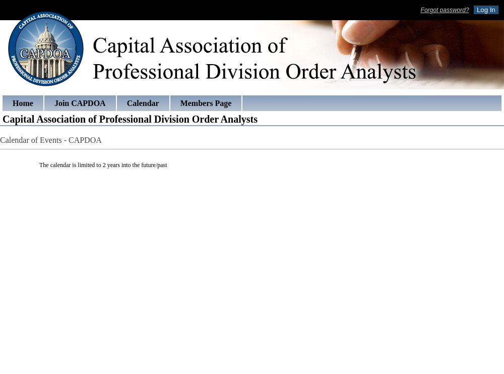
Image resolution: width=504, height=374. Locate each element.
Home (23, 103)
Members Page (206, 103)
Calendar (143, 103)
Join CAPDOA (80, 103)
